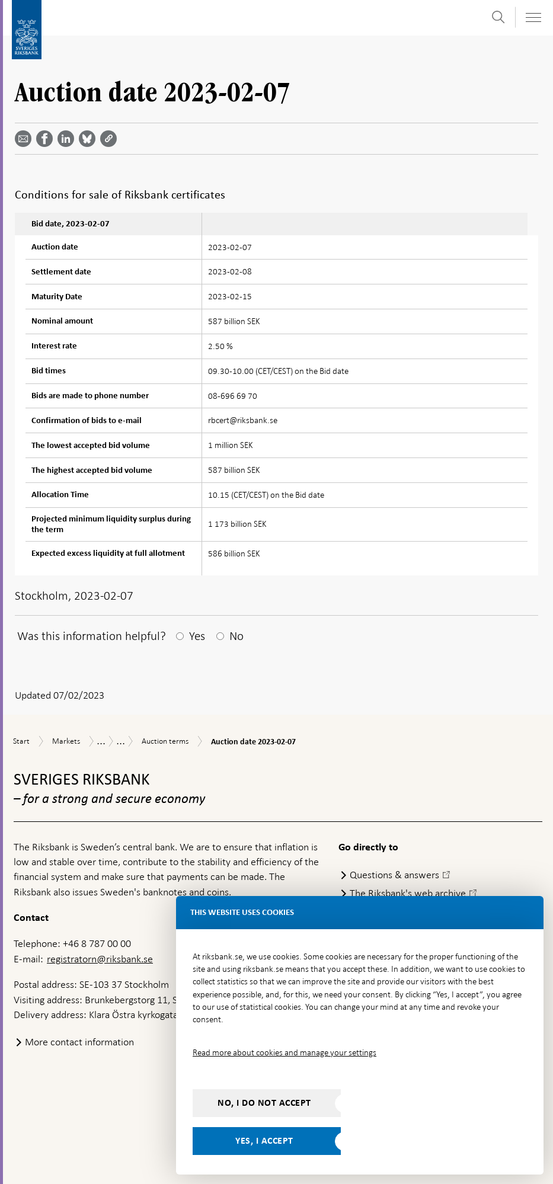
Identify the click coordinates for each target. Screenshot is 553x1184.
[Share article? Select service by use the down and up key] (68, 138)
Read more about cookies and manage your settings (284, 1052)
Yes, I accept (264, 1140)
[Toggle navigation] (533, 17)
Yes (197, 636)
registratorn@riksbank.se (100, 958)
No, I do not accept (264, 1103)
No (236, 636)
